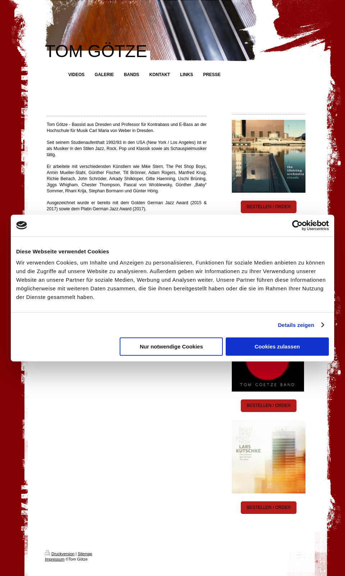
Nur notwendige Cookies (171, 346)
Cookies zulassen (277, 346)
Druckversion (59, 554)
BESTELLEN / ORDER (269, 206)
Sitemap (85, 554)
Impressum (54, 559)
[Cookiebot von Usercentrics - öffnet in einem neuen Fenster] (297, 225)
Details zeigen (296, 325)
